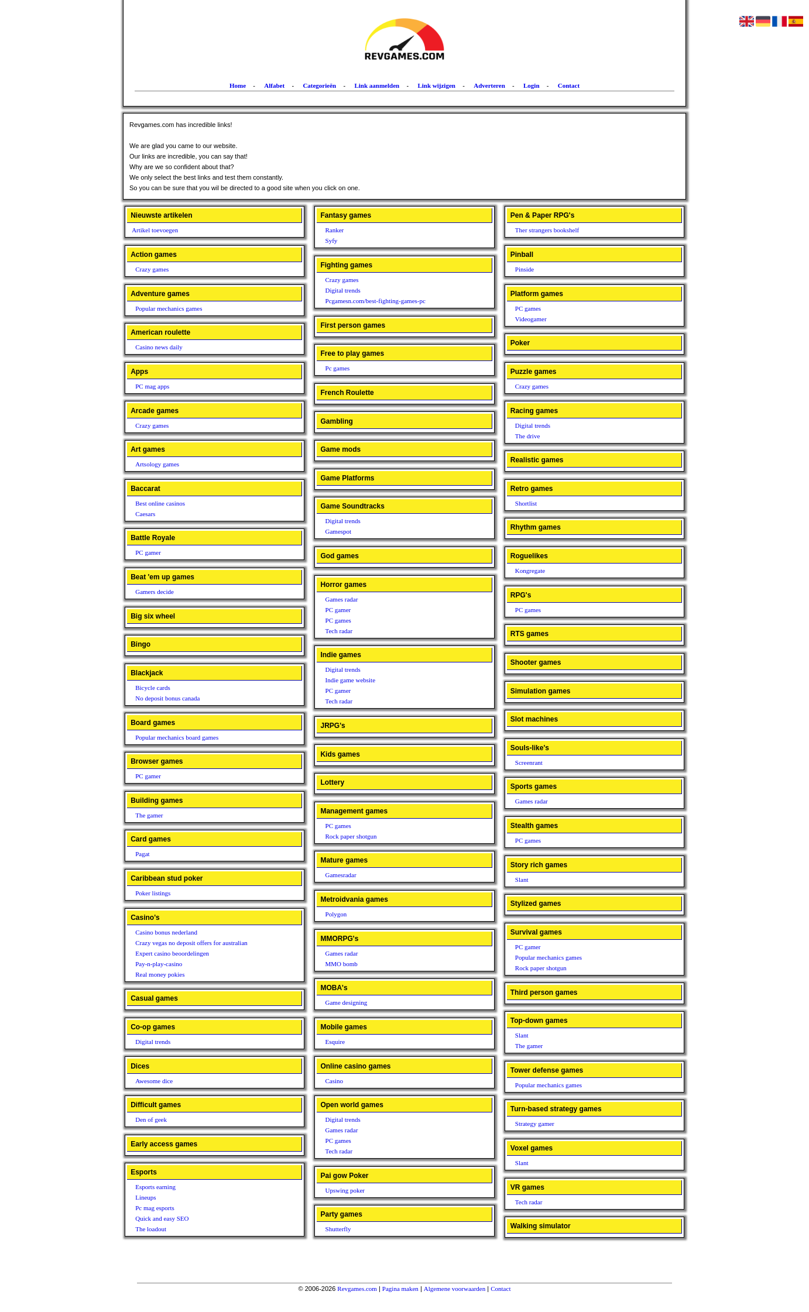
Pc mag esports (154, 1207)
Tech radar (339, 630)
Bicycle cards (152, 687)
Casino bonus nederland (166, 932)
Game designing (346, 1002)
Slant (522, 879)
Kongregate (530, 570)
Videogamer (531, 318)
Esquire (335, 1041)
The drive (527, 435)
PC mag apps (152, 386)
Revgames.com (357, 1288)
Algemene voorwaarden (454, 1288)
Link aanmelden (376, 85)
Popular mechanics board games (176, 737)
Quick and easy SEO (161, 1218)
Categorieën (319, 85)
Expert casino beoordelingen (172, 953)
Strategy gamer (534, 1123)
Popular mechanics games (168, 308)
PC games (338, 620)
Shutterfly (338, 1228)
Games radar (341, 599)
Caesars (145, 513)
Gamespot (338, 531)
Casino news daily (159, 347)
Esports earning (155, 1186)
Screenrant (529, 762)
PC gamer (148, 552)
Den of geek (151, 1119)
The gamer (149, 815)
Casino (334, 1080)
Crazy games (152, 269)
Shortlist (526, 503)
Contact (569, 85)
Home (237, 85)
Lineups (145, 1197)
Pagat (142, 853)
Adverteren (489, 85)
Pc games (337, 368)
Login (531, 85)
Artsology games (157, 464)
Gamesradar (340, 874)
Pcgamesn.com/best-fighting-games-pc (375, 300)
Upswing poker (345, 1190)
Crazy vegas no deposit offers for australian (191, 942)
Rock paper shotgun (351, 836)
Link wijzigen (436, 85)
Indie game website (350, 680)
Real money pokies (159, 974)
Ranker (334, 229)
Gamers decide (154, 591)
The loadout (150, 1228)
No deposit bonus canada (167, 698)
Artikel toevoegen (155, 229)
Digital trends (152, 1041)
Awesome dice (154, 1080)
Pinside (524, 269)
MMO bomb (341, 963)
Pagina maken (400, 1288)
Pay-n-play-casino (158, 963)
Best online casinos (160, 503)
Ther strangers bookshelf (547, 229)
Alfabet (274, 85)
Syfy (331, 240)
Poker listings (152, 893)
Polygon (336, 914)
